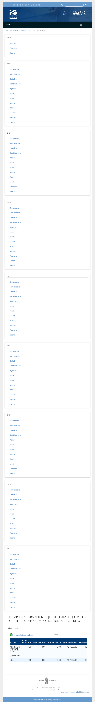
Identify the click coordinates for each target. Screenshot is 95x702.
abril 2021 (24, 30)
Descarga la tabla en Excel (21, 635)
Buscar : (70, 634)
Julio (12, 93)
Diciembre (14, 69)
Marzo (13, 43)
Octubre (13, 79)
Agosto (13, 88)
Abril (12, 107)
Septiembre (15, 83)
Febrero (13, 48)
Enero (12, 53)
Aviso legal (64, 692)
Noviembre (15, 74)
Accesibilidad (75, 692)
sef (30, 30)
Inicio (6, 30)
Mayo (12, 103)
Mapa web (85, 692)
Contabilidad (14, 30)
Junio (12, 98)
